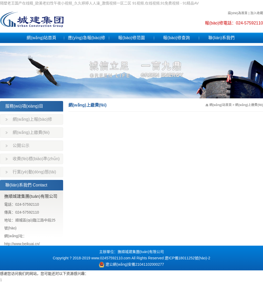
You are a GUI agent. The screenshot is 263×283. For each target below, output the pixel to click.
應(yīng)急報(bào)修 (86, 38)
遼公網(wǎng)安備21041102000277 (131, 264)
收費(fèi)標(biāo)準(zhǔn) (36, 158)
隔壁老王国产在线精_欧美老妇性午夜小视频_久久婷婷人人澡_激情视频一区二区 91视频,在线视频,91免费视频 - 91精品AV (99, 3)
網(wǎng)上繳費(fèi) (31, 132)
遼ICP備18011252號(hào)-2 (187, 258)
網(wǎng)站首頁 (41, 38)
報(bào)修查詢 (176, 38)
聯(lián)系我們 (221, 38)
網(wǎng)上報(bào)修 (32, 119)
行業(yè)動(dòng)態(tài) (34, 172)
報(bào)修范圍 (131, 38)
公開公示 (21, 145)
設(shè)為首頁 (237, 13)
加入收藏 (256, 13)
